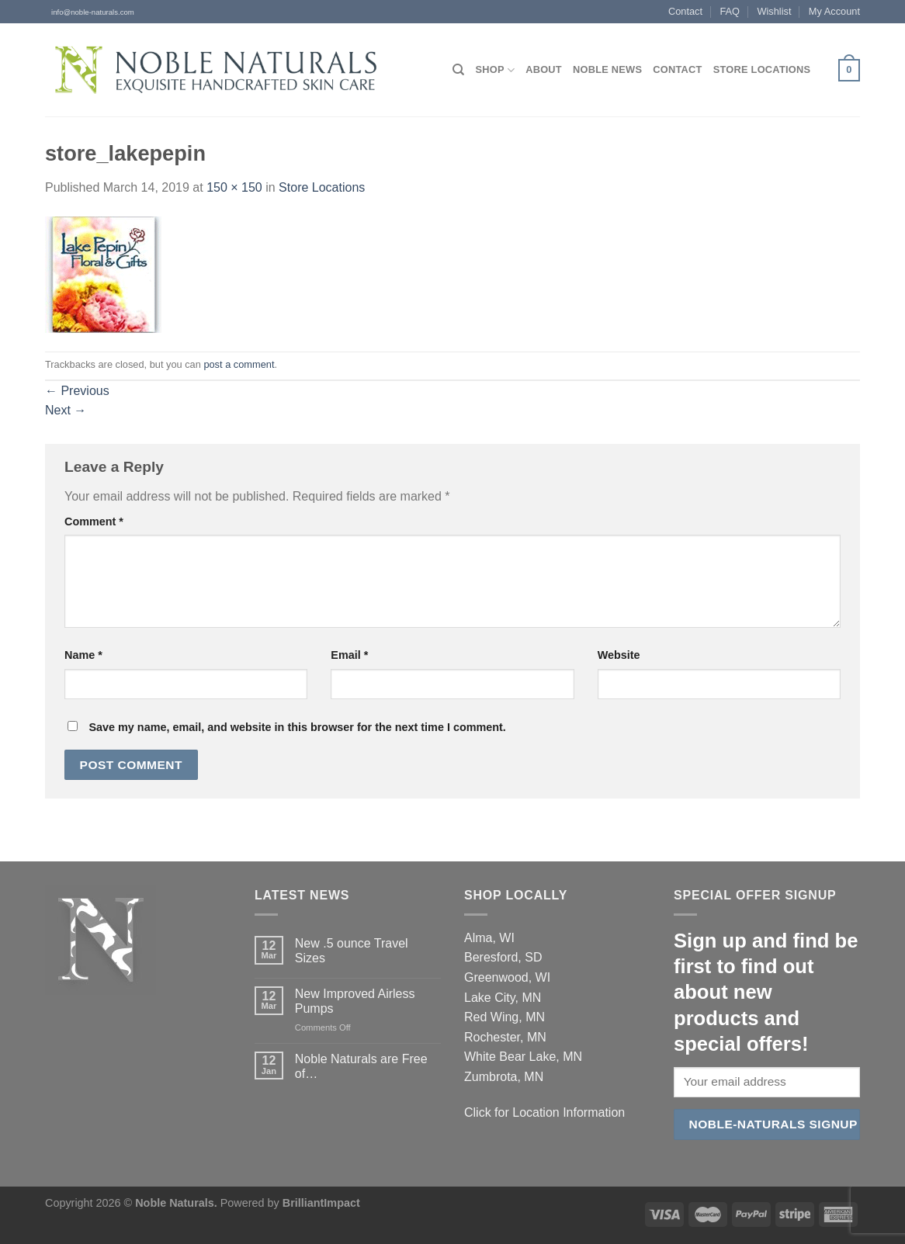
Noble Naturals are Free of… (361, 1066)
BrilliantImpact (321, 1203)
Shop (495, 70)
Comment (93, 521)
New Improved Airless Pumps (355, 1001)
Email (349, 655)
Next (65, 410)
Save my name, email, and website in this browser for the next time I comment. (296, 727)
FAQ (729, 11)
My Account (834, 11)
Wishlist (774, 11)
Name (83, 655)
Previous (77, 390)
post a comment (238, 364)
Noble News (607, 69)
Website (619, 655)
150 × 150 (234, 187)
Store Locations (762, 69)
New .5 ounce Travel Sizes (351, 951)
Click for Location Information (544, 1112)
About (543, 69)
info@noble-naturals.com (89, 12)
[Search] (458, 70)
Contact (685, 11)
